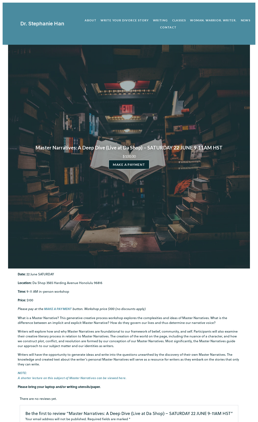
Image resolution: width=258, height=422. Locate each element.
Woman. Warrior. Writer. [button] (213, 20)
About (90, 20)
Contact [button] (168, 27)
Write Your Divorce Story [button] (125, 20)
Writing (160, 20)
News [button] (246, 20)
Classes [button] (179, 20)
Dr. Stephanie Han (41, 24)
